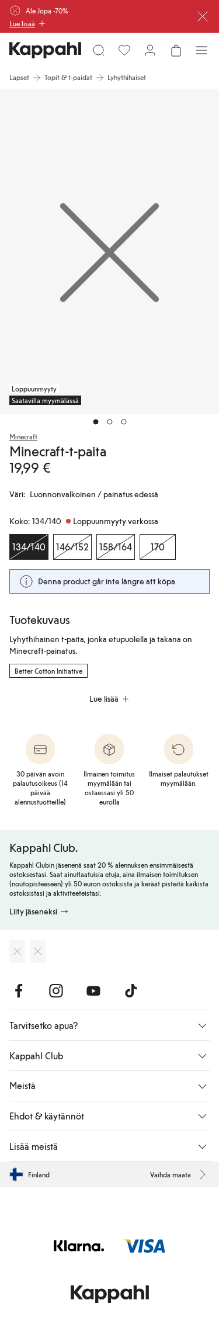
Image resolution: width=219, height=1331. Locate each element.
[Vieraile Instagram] (56, 991)
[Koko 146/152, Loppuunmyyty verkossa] (72, 547)
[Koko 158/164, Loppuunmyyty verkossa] (115, 547)
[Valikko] (201, 50)
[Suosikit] (124, 50)
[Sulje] (203, 16)
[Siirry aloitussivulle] (45, 50)
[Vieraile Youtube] (93, 991)
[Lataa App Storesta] (17, 951)
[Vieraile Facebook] (18, 991)
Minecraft (23, 436)
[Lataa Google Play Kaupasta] (38, 951)
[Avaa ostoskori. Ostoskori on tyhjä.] (176, 50)
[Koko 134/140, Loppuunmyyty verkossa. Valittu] (28, 547)
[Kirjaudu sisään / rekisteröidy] (150, 50)
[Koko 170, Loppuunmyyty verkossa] (158, 547)
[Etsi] (99, 50)
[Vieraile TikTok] (130, 991)
